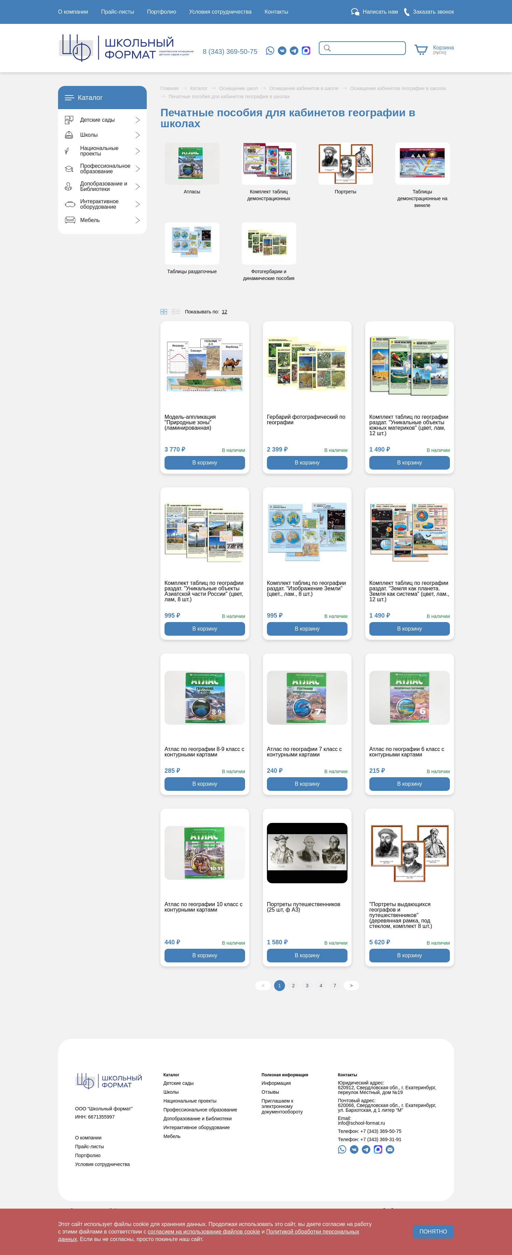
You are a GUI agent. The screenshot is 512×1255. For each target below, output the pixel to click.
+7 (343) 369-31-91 (380, 1139)
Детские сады (178, 1083)
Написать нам (380, 12)
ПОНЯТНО (433, 1232)
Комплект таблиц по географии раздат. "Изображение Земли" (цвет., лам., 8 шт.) (306, 588)
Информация (276, 1083)
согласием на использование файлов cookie (204, 1232)
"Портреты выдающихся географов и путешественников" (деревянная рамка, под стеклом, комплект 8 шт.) (400, 915)
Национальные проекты (190, 1101)
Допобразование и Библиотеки (197, 1118)
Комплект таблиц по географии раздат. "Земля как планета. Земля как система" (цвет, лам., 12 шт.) (409, 591)
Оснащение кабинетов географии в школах (398, 88)
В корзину (204, 463)
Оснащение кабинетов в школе (304, 88)
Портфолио (161, 12)
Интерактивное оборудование (196, 1127)
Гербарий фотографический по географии (306, 419)
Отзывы (270, 1092)
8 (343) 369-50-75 (230, 51)
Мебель (172, 1136)
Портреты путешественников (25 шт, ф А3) (303, 907)
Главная (169, 88)
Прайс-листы (117, 12)
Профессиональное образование (200, 1109)
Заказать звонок (433, 12)
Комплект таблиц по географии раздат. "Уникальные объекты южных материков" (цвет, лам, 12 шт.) (408, 425)
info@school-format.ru (361, 1123)
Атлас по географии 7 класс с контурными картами (304, 752)
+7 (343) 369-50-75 (380, 1131)
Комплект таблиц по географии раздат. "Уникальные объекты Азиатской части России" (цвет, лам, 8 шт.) (204, 591)
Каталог (199, 88)
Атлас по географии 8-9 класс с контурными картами (204, 752)
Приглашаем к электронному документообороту (282, 1106)
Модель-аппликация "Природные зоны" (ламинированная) (190, 422)
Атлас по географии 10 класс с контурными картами (203, 907)
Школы (171, 1092)
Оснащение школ (238, 88)
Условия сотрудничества (220, 12)
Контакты (276, 12)
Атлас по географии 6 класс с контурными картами (406, 752)
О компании (73, 12)
